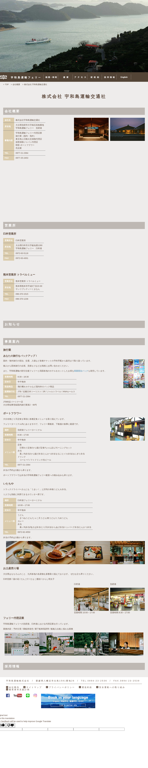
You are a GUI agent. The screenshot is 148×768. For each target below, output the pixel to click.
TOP (7, 85)
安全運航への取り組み (112, 687)
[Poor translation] (10, 725)
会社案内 (14, 687)
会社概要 (16, 85)
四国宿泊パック (81, 371)
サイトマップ (34, 687)
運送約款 (87, 687)
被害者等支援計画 (19, 689)
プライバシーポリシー (62, 687)
